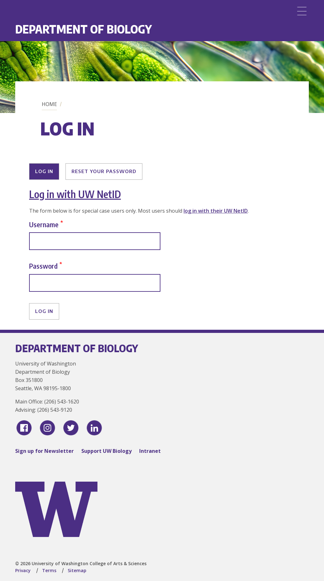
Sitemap (77, 570)
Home (49, 104)
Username (44, 224)
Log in (44, 171)
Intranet (150, 450)
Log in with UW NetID (75, 194)
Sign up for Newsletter (44, 450)
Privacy (23, 570)
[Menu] (302, 11)
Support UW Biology (106, 450)
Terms (49, 570)
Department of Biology (83, 29)
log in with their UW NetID (216, 210)
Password (43, 266)
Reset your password (104, 171)
